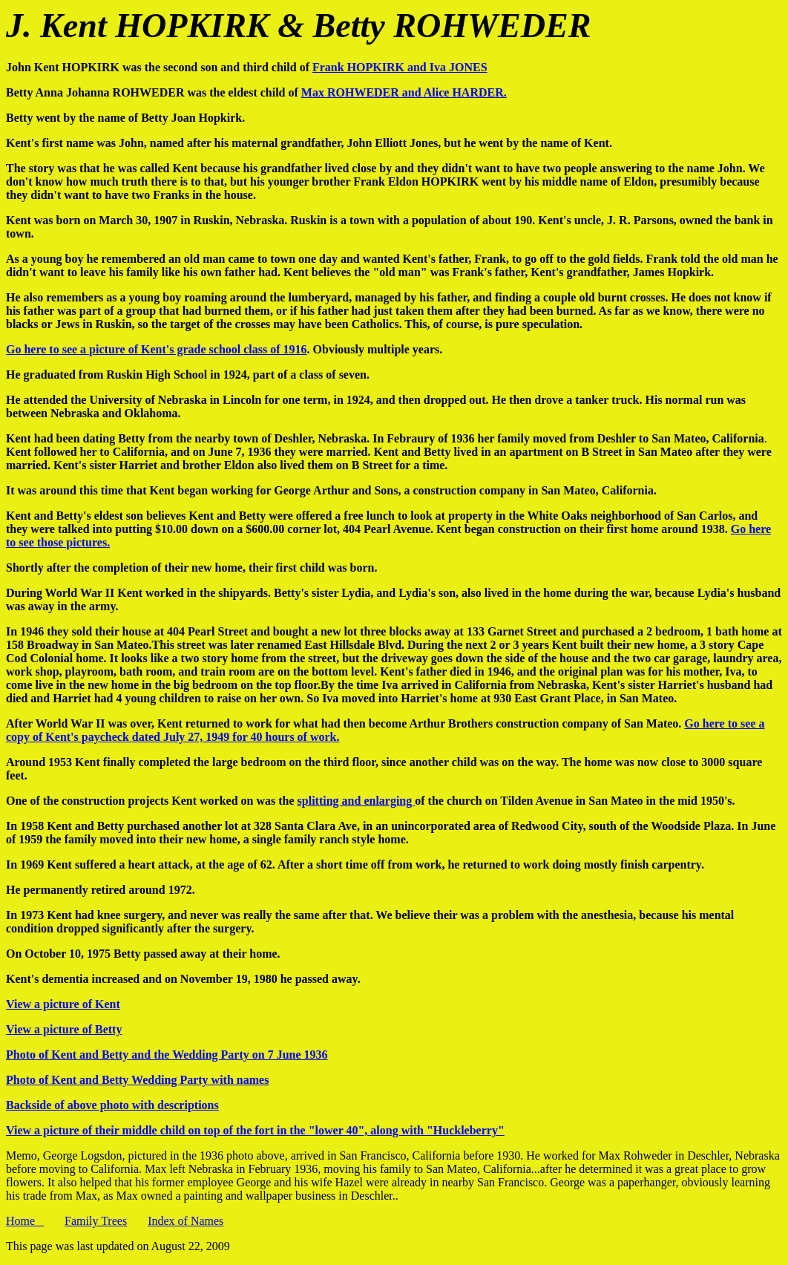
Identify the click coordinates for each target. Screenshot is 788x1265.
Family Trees (96, 1221)
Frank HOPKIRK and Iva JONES (399, 67)
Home (25, 1221)
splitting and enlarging (357, 800)
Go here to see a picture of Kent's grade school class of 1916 (156, 349)
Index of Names (185, 1221)
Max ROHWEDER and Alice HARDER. (404, 92)
